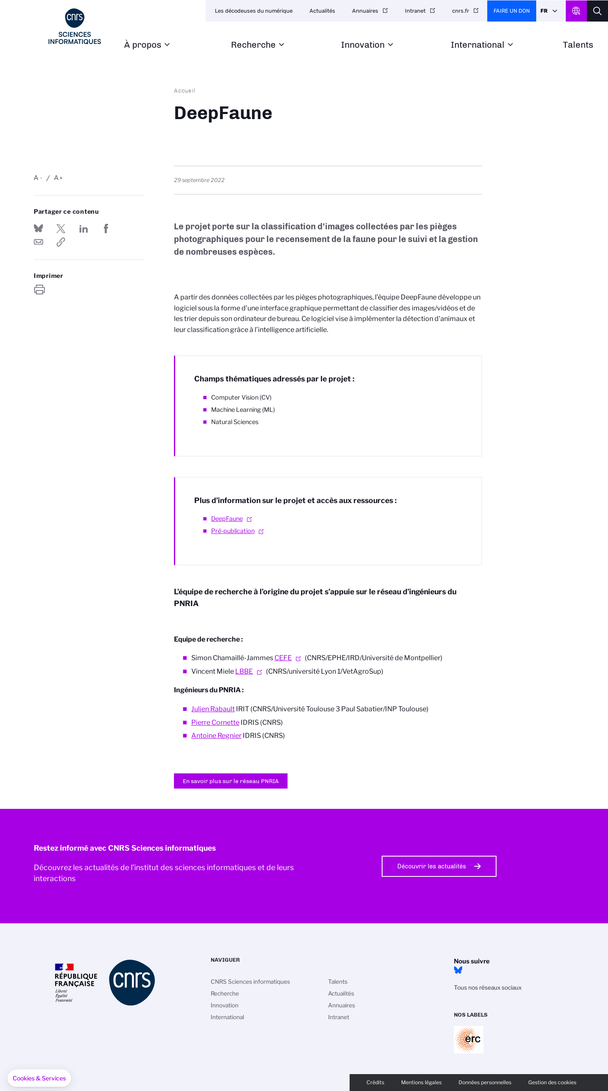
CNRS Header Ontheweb (576, 11)
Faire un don (512, 11)
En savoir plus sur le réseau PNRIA (231, 781)
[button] (39, 1078)
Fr (544, 11)
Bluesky (458, 970)
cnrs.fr (460, 11)
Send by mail (38, 242)
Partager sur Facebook (106, 228)
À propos (142, 45)
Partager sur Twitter (60, 228)
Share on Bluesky (38, 228)
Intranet (415, 11)
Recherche (253, 45)
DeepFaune (227, 518)
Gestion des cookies (552, 1082)
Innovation (363, 45)
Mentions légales (421, 1082)
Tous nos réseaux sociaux (487, 987)
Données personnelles (485, 1082)
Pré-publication (233, 531)
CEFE (283, 658)
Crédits (375, 1082)
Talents (578, 45)
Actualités (322, 11)
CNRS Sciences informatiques (250, 981)
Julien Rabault (213, 709)
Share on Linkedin (83, 228)
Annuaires (365, 11)
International (478, 45)
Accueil (185, 90)
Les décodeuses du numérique (254, 11)
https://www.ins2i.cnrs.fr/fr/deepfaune (60, 242)
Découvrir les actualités (431, 866)
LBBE (244, 671)
